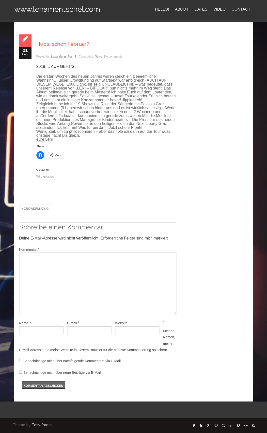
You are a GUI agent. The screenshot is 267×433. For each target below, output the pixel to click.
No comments (113, 56)
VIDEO (219, 9)
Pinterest (216, 425)
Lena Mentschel (61, 56)
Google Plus (208, 425)
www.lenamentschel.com (57, 9)
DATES (201, 9)
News (98, 56)
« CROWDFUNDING (35, 208)
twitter (201, 425)
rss (253, 425)
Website (121, 323)
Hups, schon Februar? (62, 44)
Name (23, 323)
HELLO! (162, 9)
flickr (245, 425)
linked (231, 425)
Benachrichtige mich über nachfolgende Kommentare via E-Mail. (72, 361)
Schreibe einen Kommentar (61, 227)
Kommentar (29, 250)
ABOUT (181, 9)
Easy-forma (41, 425)
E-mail (72, 323)
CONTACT (241, 9)
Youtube (223, 425)
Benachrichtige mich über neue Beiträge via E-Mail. (62, 372)
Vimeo (238, 425)
